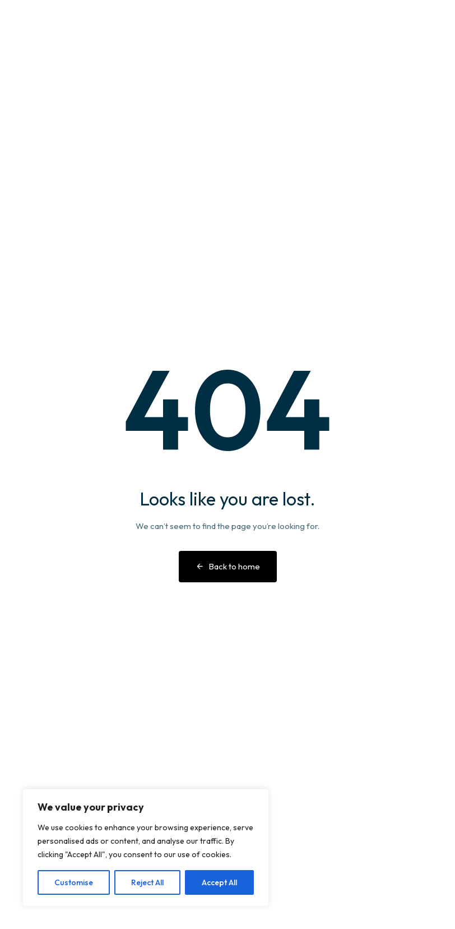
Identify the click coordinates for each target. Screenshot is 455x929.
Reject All (147, 882)
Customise (73, 882)
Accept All (219, 882)
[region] (145, 848)
